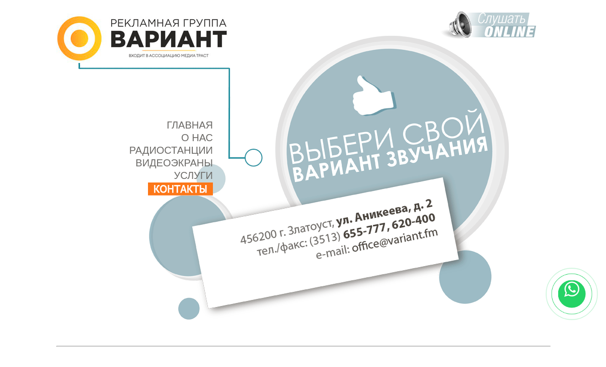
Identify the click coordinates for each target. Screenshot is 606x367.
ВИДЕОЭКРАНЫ (174, 162)
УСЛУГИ (193, 175)
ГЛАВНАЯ (190, 125)
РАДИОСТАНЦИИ (171, 150)
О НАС (197, 137)
